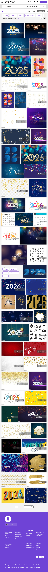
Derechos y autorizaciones (29, 536)
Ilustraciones (41, 11)
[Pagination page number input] (16, 507)
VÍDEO (21, 11)
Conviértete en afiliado (41, 551)
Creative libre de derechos (8, 533)
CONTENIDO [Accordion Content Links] (8, 529)
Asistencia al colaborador (7, 548)
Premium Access (18, 536)
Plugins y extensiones (30, 538)
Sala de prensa (39, 539)
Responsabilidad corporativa (39, 535)
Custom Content (8, 542)
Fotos (34, 11)
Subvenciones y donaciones (39, 542)
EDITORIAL (16, 11)
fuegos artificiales (30, 15)
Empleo (37, 537)
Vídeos (6, 535)
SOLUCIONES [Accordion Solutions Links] (18, 529)
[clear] (22, 6)
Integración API (29, 543)
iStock (37, 545)
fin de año (13, 15)
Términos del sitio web (9, 564)
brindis (39, 15)
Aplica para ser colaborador (8, 551)
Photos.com (38, 549)
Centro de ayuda (39, 554)
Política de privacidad (27, 564)
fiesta (20, 15)
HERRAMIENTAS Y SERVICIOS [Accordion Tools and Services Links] (31, 529)
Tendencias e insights (30, 541)
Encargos (17, 538)
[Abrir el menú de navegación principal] (2, 2)
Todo (28, 11)
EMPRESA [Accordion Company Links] (38, 529)
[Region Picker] (11, 524)
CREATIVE (10, 11)
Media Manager (29, 533)
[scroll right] (45, 15)
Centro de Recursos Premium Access (30, 548)
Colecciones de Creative (8, 545)
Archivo (6, 539)
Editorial (7, 537)
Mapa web (14, 565)
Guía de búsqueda (29, 545)
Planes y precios (18, 534)
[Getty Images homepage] (10, 2)
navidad (5, 15)
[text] (13, 6)
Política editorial (18, 564)
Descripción (17, 532)
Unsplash (38, 547)
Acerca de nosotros (40, 532)
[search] (5, 6)
